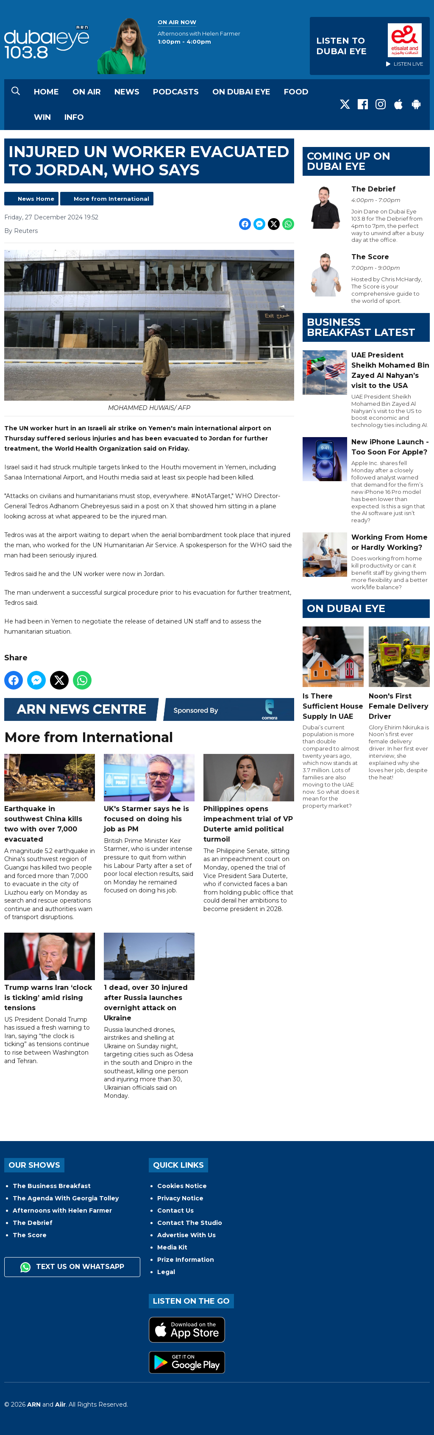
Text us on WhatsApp (72, 1267)
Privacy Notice (180, 1198)
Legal (166, 1272)
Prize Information (185, 1259)
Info (74, 117)
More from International (111, 198)
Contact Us (175, 1210)
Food (296, 92)
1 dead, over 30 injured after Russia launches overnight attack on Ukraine (149, 977)
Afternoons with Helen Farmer (62, 1210)
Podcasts (176, 92)
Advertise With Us (186, 1235)
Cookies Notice (182, 1186)
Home (46, 92)
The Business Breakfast (52, 1186)
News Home (36, 198)
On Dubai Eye (241, 92)
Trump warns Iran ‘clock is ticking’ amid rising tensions (49, 972)
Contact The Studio (189, 1223)
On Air (86, 92)
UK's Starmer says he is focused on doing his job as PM (149, 794)
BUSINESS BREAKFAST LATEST (361, 327)
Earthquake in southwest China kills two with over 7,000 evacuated (49, 799)
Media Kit (172, 1247)
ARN (34, 1404)
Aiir (60, 1404)
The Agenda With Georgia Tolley (66, 1198)
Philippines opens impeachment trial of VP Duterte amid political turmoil (248, 799)
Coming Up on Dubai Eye (348, 161)
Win (42, 117)
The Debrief (33, 1223)
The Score (30, 1235)
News (126, 92)
